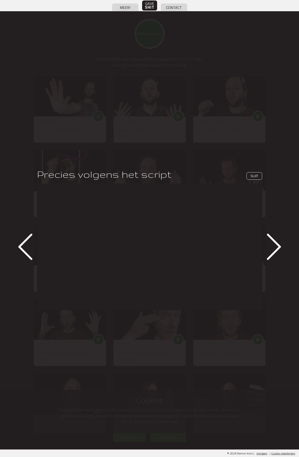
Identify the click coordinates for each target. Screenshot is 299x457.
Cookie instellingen (283, 453)
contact (174, 7)
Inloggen (262, 453)
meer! (125, 7)
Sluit (254, 175)
